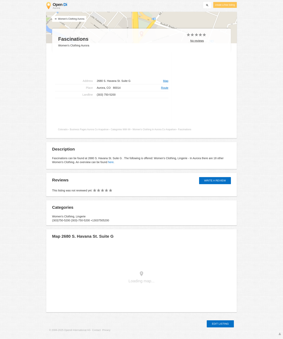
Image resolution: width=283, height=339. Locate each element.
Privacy (106, 330)
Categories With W (120, 129)
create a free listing (225, 5)
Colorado (62, 129)
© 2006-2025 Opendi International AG (70, 330)
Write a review (215, 180)
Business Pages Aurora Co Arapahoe (89, 129)
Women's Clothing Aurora (69, 19)
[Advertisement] (111, 65)
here (111, 162)
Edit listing (220, 323)
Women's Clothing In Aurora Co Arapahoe (154, 129)
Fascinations (184, 129)
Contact (96, 330)
